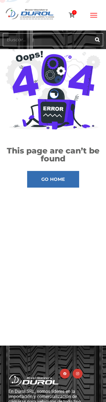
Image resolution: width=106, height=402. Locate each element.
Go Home (53, 179)
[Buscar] (97, 40)
